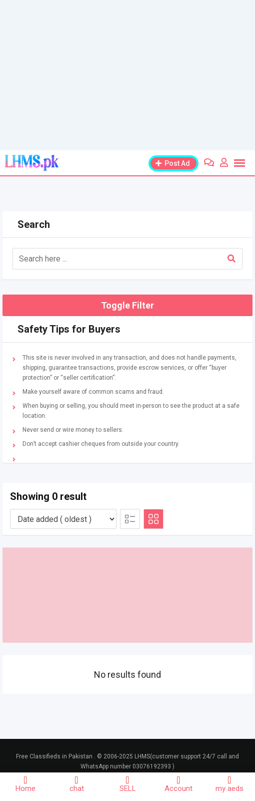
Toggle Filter (127, 305)
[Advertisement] (127, 75)
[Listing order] (63, 519)
